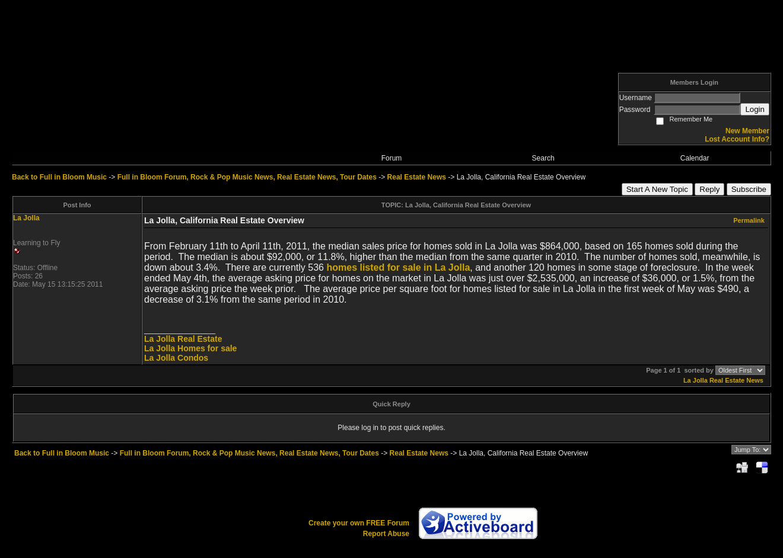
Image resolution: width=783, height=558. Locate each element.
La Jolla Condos (176, 358)
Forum (391, 158)
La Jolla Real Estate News (723, 380)
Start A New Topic (657, 189)
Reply (709, 189)
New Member (747, 131)
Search (543, 158)
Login (755, 109)
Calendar (694, 158)
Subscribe (748, 189)
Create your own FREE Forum (358, 523)
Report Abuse (386, 534)
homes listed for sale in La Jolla (398, 267)
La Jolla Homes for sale (190, 348)
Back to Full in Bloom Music (59, 177)
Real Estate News (416, 177)
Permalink (749, 220)
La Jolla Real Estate (183, 339)
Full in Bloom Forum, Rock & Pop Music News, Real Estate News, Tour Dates (247, 177)
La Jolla (26, 218)
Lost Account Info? (737, 139)
